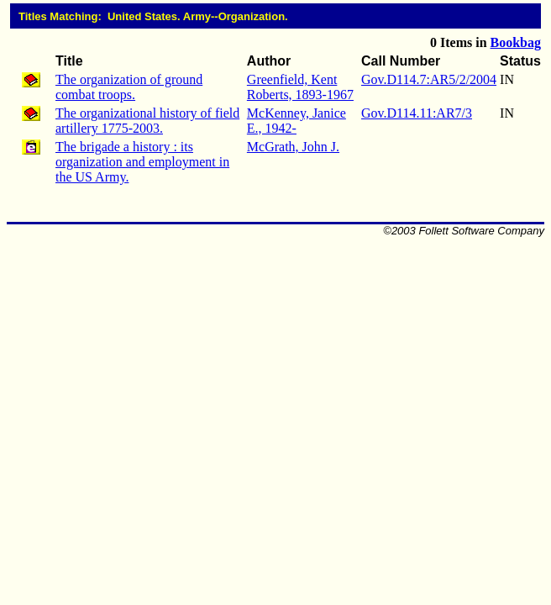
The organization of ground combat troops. (128, 87)
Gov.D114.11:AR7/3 (416, 113)
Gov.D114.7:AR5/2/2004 (428, 79)
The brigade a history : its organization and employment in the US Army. (142, 161)
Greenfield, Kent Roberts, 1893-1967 (300, 87)
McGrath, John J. (293, 146)
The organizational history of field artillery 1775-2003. (147, 120)
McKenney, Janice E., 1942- (296, 120)
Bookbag (516, 42)
